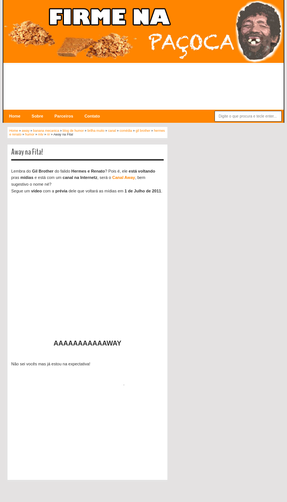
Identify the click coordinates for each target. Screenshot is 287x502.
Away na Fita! (27, 152)
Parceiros (64, 116)
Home (15, 116)
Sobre (37, 116)
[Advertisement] (143, 81)
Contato (92, 116)
